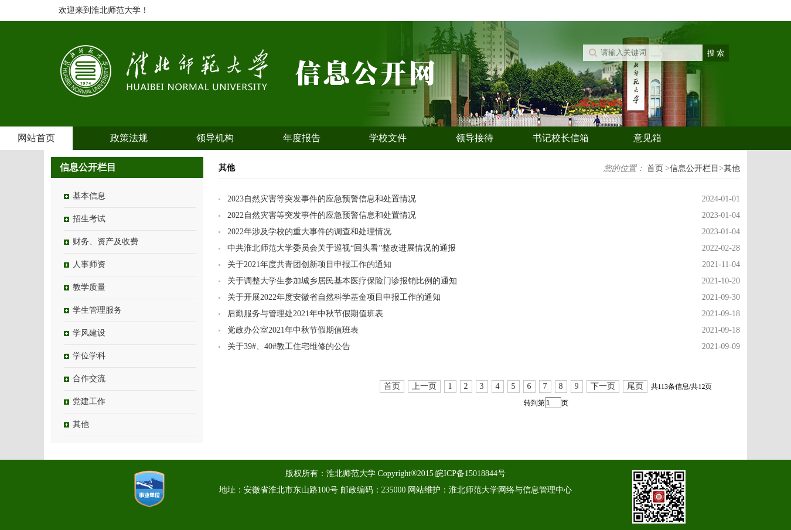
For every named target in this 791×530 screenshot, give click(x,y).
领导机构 (215, 138)
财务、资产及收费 (105, 241)
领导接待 (474, 138)
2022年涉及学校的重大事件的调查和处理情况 (309, 231)
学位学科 (89, 355)
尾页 (635, 386)
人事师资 (89, 264)
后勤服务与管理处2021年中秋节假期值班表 (305, 313)
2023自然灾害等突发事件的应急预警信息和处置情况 (321, 198)
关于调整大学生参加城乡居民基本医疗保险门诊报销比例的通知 (342, 280)
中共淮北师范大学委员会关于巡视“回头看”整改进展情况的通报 (341, 248)
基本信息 (89, 196)
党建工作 (89, 401)
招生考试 (89, 218)
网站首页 (36, 138)
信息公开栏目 (694, 168)
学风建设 (89, 333)
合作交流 (89, 378)
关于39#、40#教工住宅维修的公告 (288, 346)
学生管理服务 (97, 310)
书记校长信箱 (561, 138)
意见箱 (647, 138)
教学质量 (89, 287)
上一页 (424, 386)
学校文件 (388, 138)
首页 (655, 168)
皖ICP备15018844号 (470, 473)
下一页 (603, 386)
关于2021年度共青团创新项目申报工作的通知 (309, 264)
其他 (81, 424)
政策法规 (129, 138)
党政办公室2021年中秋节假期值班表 (293, 330)
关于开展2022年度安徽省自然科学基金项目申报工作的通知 (334, 297)
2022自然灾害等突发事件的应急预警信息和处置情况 (321, 215)
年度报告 (302, 138)
